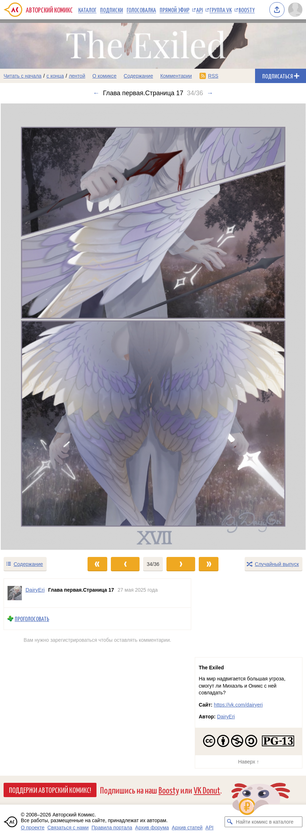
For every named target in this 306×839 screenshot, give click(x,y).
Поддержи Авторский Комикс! (50, 789)
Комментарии (176, 76)
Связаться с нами (68, 827)
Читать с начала (23, 76)
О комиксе (104, 76)
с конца (55, 76)
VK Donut (207, 789)
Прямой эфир (174, 10)
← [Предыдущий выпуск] (96, 93)
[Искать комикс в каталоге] (230, 822)
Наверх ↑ (248, 762)
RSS (213, 76)
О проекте (32, 827)
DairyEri (226, 716)
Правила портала (111, 827)
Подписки (111, 10)
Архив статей (187, 827)
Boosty (247, 10)
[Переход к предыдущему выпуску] (38, 326)
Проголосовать (32, 618)
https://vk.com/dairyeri (238, 705)
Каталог (87, 10)
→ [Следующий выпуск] (210, 93)
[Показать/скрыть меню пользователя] (295, 9)
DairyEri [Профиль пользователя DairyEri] (34, 590)
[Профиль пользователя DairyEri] (15, 593)
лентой (77, 76)
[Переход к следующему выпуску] (153, 326)
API (199, 10)
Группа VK (221, 10)
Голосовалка (141, 10)
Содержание (138, 76)
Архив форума (152, 827)
